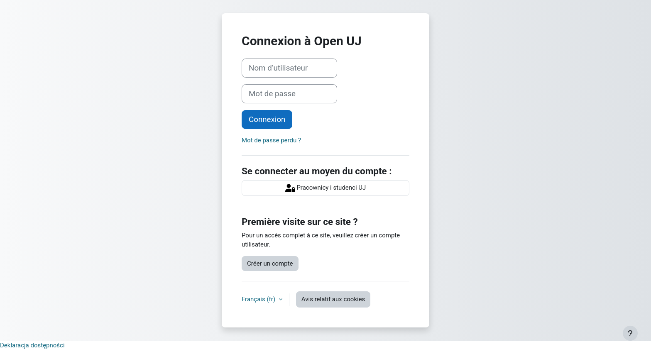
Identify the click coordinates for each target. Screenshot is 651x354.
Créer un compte (270, 263)
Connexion (267, 119)
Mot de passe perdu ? (271, 140)
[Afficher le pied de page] (630, 333)
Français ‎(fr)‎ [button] (259, 299)
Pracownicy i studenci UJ (325, 188)
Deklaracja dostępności (32, 345)
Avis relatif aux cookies (333, 299)
